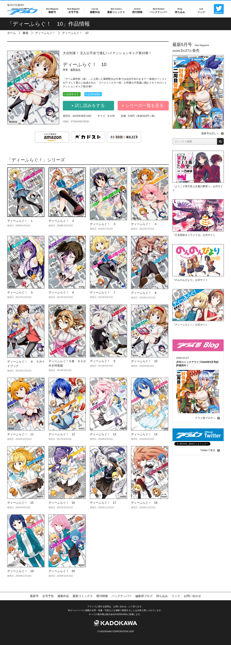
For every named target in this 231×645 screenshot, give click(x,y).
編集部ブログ (144, 596)
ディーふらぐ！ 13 (103, 434)
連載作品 (95, 11)
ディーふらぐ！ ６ (62, 292)
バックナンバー (158, 11)
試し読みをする (88, 105)
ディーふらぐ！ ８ (144, 292)
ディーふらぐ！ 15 (20, 502)
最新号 (52, 11)
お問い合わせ (192, 596)
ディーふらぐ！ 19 (20, 571)
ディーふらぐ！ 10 (75, 32)
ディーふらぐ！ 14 (144, 434)
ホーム (11, 32)
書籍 (25, 32)
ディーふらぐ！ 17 (103, 502)
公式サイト (72, 94)
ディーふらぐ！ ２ (62, 220)
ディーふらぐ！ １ (20, 220)
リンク (201, 11)
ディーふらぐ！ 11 (20, 434)
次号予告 (73, 11)
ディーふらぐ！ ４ (144, 224)
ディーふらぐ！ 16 (62, 502)
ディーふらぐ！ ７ (103, 292)
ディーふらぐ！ (45, 32)
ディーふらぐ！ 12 (62, 434)
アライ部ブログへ (205, 418)
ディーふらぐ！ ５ (20, 292)
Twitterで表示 (207, 450)
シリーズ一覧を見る (143, 105)
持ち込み (180, 11)
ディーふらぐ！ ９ (103, 361)
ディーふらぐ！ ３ (103, 224)
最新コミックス (116, 11)
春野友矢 (75, 69)
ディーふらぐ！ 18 (144, 502)
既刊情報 (137, 11)
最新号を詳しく (210, 133)
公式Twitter (93, 94)
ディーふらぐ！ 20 (62, 571)
